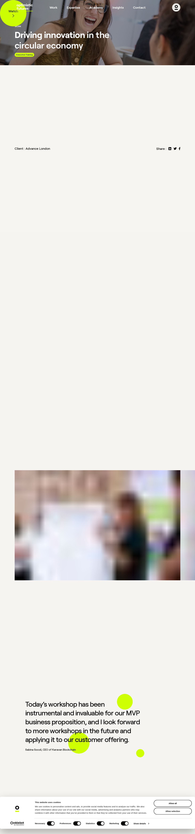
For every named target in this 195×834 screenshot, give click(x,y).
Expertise (73, 7)
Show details (140, 829)
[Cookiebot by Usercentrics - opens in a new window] (17, 829)
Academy (96, 7)
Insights (118, 7)
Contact (139, 7)
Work (53, 7)
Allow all (173, 808)
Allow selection (172, 816)
